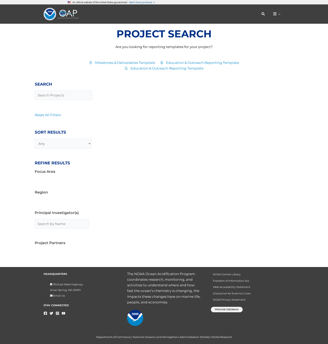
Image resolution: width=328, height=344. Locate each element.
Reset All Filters (48, 115)
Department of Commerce (113, 337)
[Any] (63, 144)
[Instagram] (57, 313)
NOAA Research (222, 337)
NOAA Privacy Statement (228, 302)
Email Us (59, 295)
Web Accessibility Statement (230, 288)
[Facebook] (45, 313)
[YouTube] (63, 313)
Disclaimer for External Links (230, 295)
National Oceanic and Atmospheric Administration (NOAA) (171, 337)
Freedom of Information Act (230, 281)
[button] (265, 14)
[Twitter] (51, 313)
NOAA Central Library (225, 274)
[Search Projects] (63, 95)
